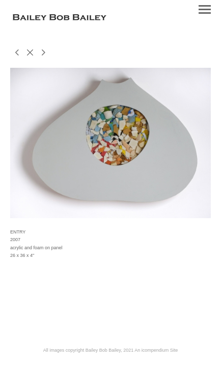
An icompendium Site (156, 350)
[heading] (59, 18)
